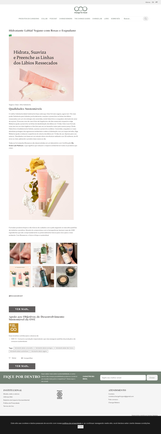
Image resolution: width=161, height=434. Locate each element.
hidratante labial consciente (24, 348)
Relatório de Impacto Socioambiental (16, 400)
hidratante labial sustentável (19, 351)
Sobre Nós (115, 19)
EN (153, 2)
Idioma (147, 2)
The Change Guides (82, 19)
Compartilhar (27, 358)
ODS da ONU (8, 397)
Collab (44, 19)
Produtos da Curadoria (29, 19)
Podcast (53, 19)
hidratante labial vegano (39, 351)
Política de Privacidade (11, 403)
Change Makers (65, 19)
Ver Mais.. (22, 309)
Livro (106, 19)
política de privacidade (71, 423)
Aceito (80, 427)
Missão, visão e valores (11, 394)
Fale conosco (113, 399)
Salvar (12, 358)
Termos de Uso (8, 406)
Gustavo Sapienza (153, 415)
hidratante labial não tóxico (65, 348)
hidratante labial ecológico (44, 348)
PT (157, 2)
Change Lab (97, 19)
